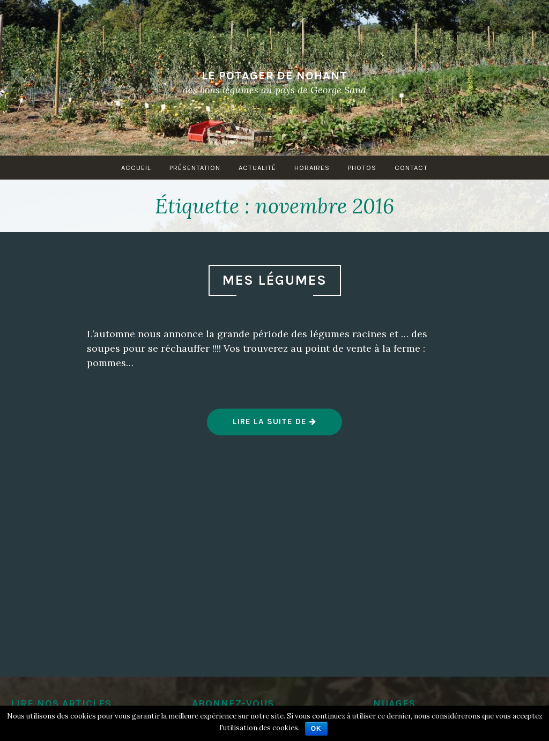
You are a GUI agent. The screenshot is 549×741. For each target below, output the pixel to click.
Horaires (312, 168)
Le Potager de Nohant (274, 75)
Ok (316, 728)
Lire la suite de (275, 426)
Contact (411, 168)
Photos (362, 168)
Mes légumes (274, 280)
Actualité (257, 168)
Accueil (136, 168)
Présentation (194, 168)
